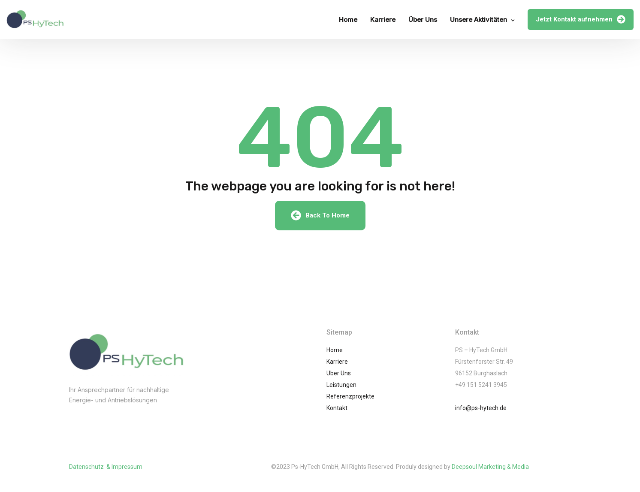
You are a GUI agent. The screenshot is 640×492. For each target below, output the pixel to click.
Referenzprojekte (350, 396)
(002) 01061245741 (108, 418)
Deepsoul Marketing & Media (490, 466)
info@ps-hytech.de (481, 407)
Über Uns (422, 19)
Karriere (382, 19)
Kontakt (336, 407)
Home (348, 19)
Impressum (127, 466)
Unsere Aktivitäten (478, 19)
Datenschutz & (90, 466)
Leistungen (341, 384)
